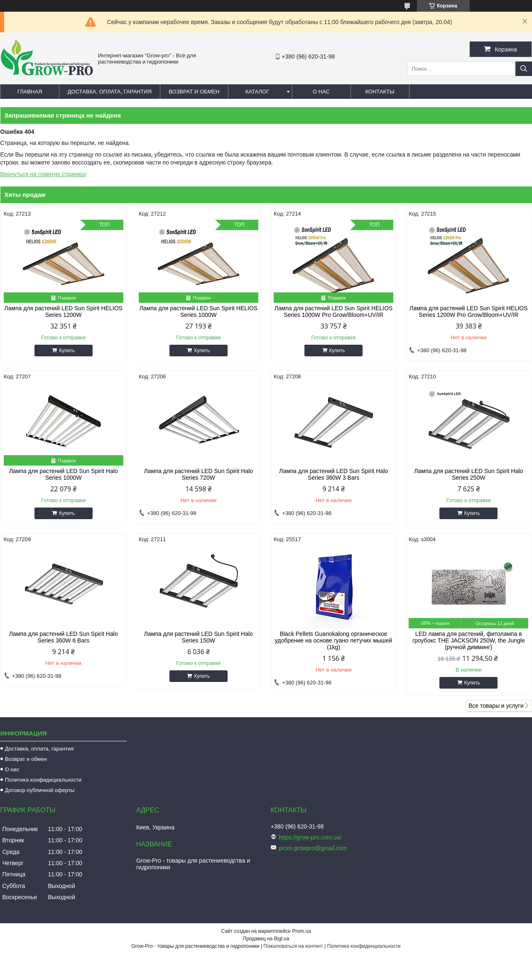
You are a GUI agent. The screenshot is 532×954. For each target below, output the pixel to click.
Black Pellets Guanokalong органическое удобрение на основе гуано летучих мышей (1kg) (333, 640)
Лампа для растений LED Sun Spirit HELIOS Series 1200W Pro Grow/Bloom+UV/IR (468, 311)
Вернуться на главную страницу (43, 174)
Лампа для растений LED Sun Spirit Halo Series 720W (198, 474)
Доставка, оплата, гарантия (110, 91)
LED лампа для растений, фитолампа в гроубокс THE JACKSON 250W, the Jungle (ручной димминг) (468, 640)
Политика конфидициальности (43, 780)
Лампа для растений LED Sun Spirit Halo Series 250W (468, 474)
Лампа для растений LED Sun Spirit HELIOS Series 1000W (199, 311)
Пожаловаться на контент (293, 946)
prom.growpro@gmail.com (313, 848)
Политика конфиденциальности (364, 946)
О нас (321, 91)
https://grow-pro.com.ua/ (310, 837)
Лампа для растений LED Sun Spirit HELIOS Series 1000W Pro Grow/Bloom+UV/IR (334, 311)
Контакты (379, 91)
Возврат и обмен (194, 91)
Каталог (257, 91)
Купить (67, 350)
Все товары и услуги (496, 705)
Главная (29, 91)
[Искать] (523, 68)
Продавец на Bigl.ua (266, 939)
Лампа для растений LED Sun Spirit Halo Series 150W (198, 637)
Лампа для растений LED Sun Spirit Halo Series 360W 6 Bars (63, 637)
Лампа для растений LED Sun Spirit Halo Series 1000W (63, 474)
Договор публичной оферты (40, 790)
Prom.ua (301, 931)
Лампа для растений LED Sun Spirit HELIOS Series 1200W (63, 311)
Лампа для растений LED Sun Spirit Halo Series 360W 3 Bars (333, 474)
